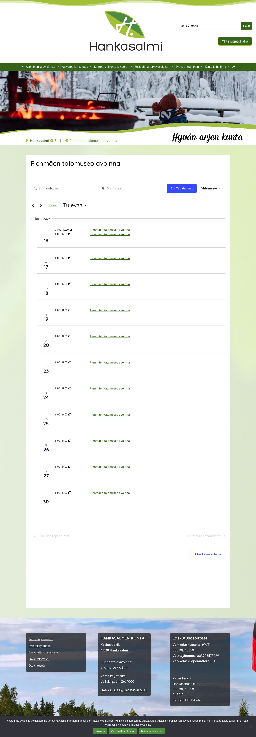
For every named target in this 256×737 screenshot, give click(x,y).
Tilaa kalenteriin (206, 554)
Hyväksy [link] (100, 731)
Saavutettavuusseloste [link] (43, 652)
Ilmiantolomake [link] (39, 659)
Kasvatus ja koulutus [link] (77, 67)
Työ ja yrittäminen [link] (189, 67)
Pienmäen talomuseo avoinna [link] (110, 229)
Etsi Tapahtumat (182, 188)
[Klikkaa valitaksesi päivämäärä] (74, 205)
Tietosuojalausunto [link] (41, 639)
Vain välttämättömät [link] (123, 731)
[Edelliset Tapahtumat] (33, 205)
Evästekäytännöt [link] (39, 645)
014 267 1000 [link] (125, 681)
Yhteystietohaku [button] (235, 41)
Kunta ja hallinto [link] (217, 67)
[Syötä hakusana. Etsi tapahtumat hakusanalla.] (65, 188)
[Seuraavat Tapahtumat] (40, 205)
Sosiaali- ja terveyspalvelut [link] (154, 67)
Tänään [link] (53, 205)
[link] (126, 57)
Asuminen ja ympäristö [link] (42, 67)
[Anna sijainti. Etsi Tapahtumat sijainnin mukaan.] (133, 188)
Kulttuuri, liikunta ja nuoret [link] (113, 67)
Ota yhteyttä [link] (37, 665)
